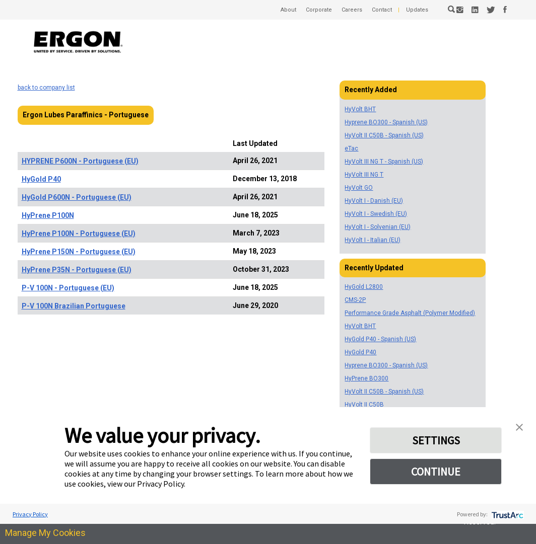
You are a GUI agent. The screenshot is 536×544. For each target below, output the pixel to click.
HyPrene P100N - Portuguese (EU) (79, 233)
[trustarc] (506, 514)
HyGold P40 (41, 179)
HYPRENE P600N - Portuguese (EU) (80, 161)
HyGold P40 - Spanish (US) (380, 339)
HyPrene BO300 (366, 378)
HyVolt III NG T (364, 174)
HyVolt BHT (360, 109)
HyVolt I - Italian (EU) (372, 240)
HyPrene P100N (48, 215)
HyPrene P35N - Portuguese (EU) (76, 270)
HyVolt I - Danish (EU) (374, 200)
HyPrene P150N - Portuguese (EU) (79, 252)
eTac (351, 148)
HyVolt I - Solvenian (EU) (378, 226)
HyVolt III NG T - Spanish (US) (384, 161)
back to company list (46, 87)
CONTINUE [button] (435, 471)
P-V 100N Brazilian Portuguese (73, 306)
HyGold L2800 (364, 286)
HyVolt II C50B (364, 404)
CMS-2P (355, 299)
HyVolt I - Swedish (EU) (376, 213)
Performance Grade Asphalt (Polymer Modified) (410, 313)
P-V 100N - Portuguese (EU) (68, 288)
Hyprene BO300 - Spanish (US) (386, 122)
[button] (519, 426)
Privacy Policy (30, 514)
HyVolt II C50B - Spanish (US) (384, 135)
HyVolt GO (359, 187)
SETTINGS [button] (436, 440)
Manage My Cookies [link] (45, 532)
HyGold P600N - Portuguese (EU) (76, 197)
